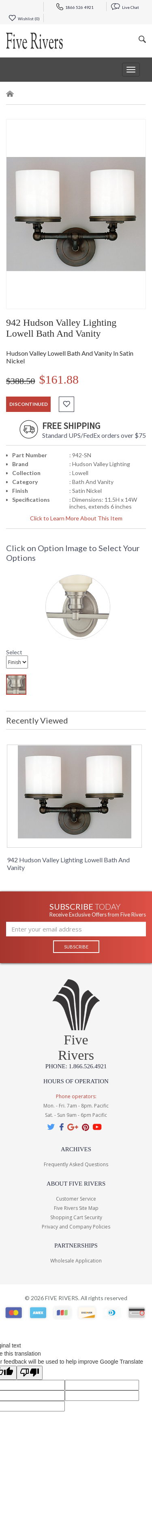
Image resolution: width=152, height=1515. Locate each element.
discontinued (28, 404)
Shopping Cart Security (76, 1217)
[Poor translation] (30, 1373)
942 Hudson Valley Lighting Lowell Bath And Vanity (68, 863)
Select (14, 652)
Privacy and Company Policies (76, 1226)
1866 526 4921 (75, 7)
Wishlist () (24, 18)
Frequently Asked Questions (76, 1164)
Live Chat (125, 7)
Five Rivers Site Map (76, 1208)
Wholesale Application (76, 1260)
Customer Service (76, 1198)
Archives (76, 1149)
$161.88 (59, 379)
